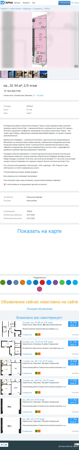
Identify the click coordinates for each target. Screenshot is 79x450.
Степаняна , (37, 344)
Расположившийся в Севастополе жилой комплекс (42, 367)
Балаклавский (56, 325)
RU (72, 3)
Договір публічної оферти (68, 446)
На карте (40, 95)
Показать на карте (39, 231)
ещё (56, 329)
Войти (76, 3)
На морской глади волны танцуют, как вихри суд (41, 348)
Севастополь (9, 95)
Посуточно (36, 3)
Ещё (44, 3)
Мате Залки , (38, 325)
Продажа (26, 3)
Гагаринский (19, 95)
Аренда (17, 3)
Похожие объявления (39, 308)
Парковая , (28, 95)
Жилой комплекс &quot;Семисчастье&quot (38, 329)
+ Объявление (64, 3)
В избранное (27, 335)
